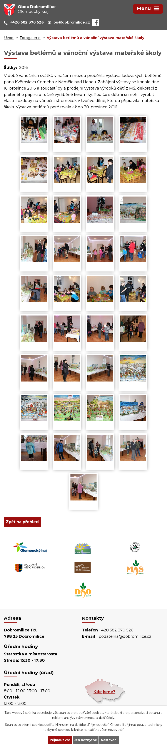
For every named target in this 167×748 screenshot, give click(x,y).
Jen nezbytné (85, 740)
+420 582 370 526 (116, 630)
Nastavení (109, 740)
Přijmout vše (60, 740)
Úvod (8, 38)
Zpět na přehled (22, 521)
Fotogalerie (30, 38)
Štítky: (10, 67)
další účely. (107, 718)
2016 (23, 67)
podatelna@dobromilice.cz (125, 636)
